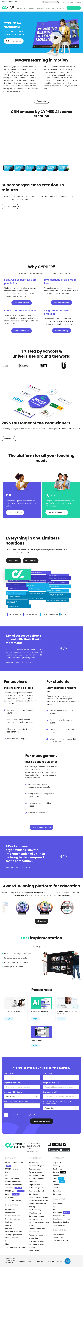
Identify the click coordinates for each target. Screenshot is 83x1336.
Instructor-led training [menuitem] (37, 1253)
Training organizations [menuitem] (13, 1246)
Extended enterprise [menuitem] (36, 1178)
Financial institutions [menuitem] (13, 1228)
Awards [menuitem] (56, 1187)
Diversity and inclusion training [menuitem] (37, 1216)
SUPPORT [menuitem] (78, 2)
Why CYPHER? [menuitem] (58, 1174)
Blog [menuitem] (54, 1218)
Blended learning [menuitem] (35, 1231)
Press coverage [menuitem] (59, 1237)
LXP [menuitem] (6, 1187)
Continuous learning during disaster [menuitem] (39, 1235)
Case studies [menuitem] (58, 1249)
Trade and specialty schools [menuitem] (15, 1259)
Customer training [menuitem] (35, 1181)
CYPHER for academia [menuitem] (13, 1196)
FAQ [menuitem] (54, 1221)
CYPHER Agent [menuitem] (14, 1203)
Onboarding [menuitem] (33, 1193)
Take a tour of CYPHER (41, 839)
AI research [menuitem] (61, 1224)
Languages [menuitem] (21, 1273)
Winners (7, 438)
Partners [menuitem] (56, 1196)
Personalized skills (21, 302)
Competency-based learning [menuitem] (36, 1257)
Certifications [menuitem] (34, 1262)
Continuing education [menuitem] (37, 1228)
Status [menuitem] (59, 1273)
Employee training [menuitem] (35, 1196)
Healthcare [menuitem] (9, 1234)
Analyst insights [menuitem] (59, 1228)
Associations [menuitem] (10, 1224)
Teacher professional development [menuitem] (37, 1242)
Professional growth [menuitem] (36, 1203)
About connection (21, 330)
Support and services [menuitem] (13, 1212)
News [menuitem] (58, 1190)
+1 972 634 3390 (32, 1163)
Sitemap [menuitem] (51, 1273)
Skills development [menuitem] (36, 1200)
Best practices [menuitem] (58, 1246)
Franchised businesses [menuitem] (13, 1231)
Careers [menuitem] (59, 1184)
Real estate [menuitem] (9, 1240)
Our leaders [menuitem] (57, 1181)
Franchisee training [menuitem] (36, 1190)
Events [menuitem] (59, 1193)
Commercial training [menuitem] (36, 1187)
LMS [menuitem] (6, 1184)
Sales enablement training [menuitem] (39, 1209)
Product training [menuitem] (35, 1222)
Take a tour (41, 101)
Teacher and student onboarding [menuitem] (37, 1248)
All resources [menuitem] (58, 1215)
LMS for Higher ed (55, 512)
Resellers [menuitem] (56, 1200)
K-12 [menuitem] (7, 1253)
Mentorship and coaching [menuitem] (38, 1212)
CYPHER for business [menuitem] (13, 1193)
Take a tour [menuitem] (13, 1199)
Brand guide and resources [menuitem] (63, 1231)
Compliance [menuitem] (33, 1206)
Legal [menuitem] (30, 1273)
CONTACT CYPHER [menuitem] (66, 2)
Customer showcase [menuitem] (60, 1252)
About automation (61, 302)
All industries (30, 560)
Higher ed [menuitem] (8, 1256)
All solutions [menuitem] (33, 1174)
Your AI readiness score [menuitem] (14, 1176)
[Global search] (50, 2)
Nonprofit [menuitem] (8, 1237)
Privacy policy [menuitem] (40, 1273)
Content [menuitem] (12, 1206)
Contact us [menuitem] (57, 1203)
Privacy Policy (30, 1127)
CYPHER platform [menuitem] (11, 1181)
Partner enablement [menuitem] (36, 1184)
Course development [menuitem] (12, 1190)
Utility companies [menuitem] (11, 1250)
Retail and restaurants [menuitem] (13, 1243)
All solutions (14, 560)
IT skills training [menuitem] (35, 1225)
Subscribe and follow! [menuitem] (61, 1234)
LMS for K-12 (14, 512)
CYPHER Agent (10, 206)
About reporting (61, 330)
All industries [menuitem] (10, 1221)
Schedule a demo (73, 8)
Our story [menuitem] (56, 1178)
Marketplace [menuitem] (10, 1209)
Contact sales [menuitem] (58, 1206)
